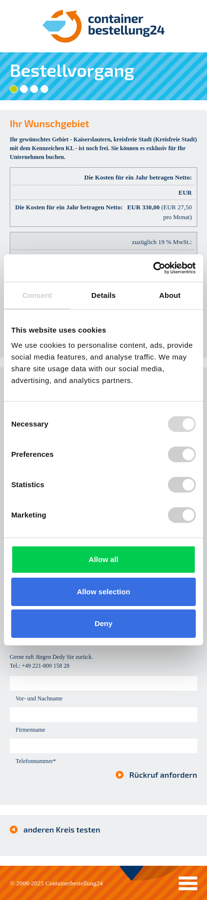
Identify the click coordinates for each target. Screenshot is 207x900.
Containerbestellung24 (74, 883)
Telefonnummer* (36, 761)
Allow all (104, 559)
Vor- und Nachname (39, 698)
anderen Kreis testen (61, 829)
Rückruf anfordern (163, 774)
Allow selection (103, 591)
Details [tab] (103, 295)
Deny (104, 623)
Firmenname (30, 730)
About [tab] (170, 295)
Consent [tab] (37, 295)
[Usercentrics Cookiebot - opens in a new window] (153, 268)
